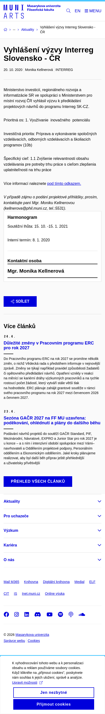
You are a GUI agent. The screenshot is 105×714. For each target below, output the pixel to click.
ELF (92, 582)
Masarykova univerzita (32, 635)
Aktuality (12, 501)
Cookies (34, 641)
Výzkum (11, 530)
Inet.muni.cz (31, 593)
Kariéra (10, 545)
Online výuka (54, 593)
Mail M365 (11, 582)
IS (15, 593)
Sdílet (20, 301)
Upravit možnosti (27, 689)
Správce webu (14, 641)
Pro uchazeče (16, 516)
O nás (9, 560)
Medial (79, 582)
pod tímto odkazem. (64, 184)
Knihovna (31, 582)
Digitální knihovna (56, 582)
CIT (6, 593)
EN (78, 11)
